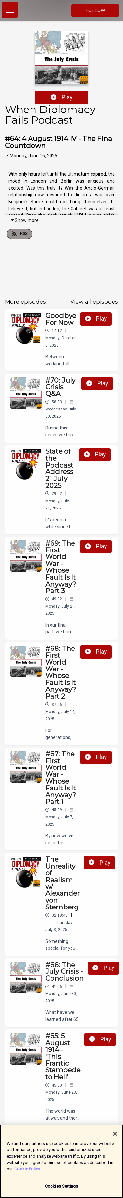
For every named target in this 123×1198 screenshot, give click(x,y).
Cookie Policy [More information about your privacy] (27, 1169)
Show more (24, 220)
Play (61, 97)
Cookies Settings (61, 1187)
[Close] (115, 1134)
